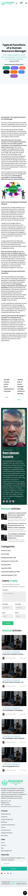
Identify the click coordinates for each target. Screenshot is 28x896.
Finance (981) (5, 554)
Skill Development (6, 814)
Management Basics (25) (8, 557)
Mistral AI (14, 72)
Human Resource (6, 830)
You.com (14, 76)
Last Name (18, 604)
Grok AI (6, 72)
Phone (17, 613)
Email (3, 613)
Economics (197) (6, 550)
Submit (8, 623)
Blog (2, 848)
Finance (3, 827)
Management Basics (7, 833)
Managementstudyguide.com (18, 882)
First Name (5, 604)
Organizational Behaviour (8, 825)
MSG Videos (4, 835)
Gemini (21, 72)
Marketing (4, 822)
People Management (13, 55)
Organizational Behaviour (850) (10, 571)
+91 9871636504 (7, 804)
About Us (3, 845)
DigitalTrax (13, 884)
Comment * (5, 590)
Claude (22, 68)
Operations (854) (6, 568)
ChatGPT (6, 68)
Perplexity (14, 68)
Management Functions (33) (9, 561)
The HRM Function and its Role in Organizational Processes (9, 388)
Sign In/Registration (6, 851)
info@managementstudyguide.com (12, 806)
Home (4, 55)
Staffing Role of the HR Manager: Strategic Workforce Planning (20, 390)
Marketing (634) (6, 564)
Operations (4, 816)
